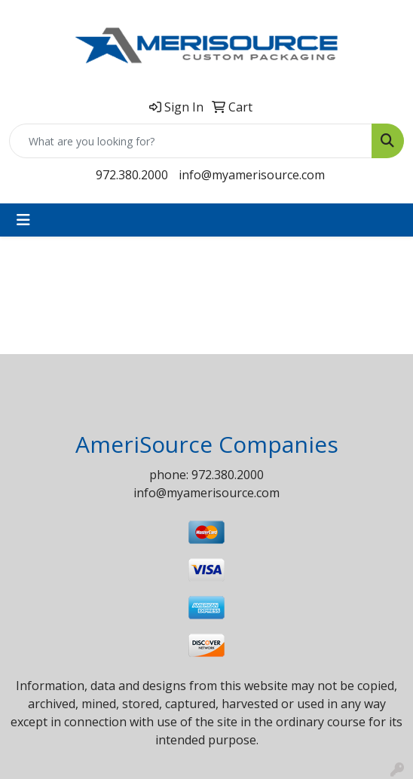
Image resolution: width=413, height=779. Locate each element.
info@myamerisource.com (252, 174)
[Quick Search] (190, 141)
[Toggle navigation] (23, 220)
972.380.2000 (132, 174)
